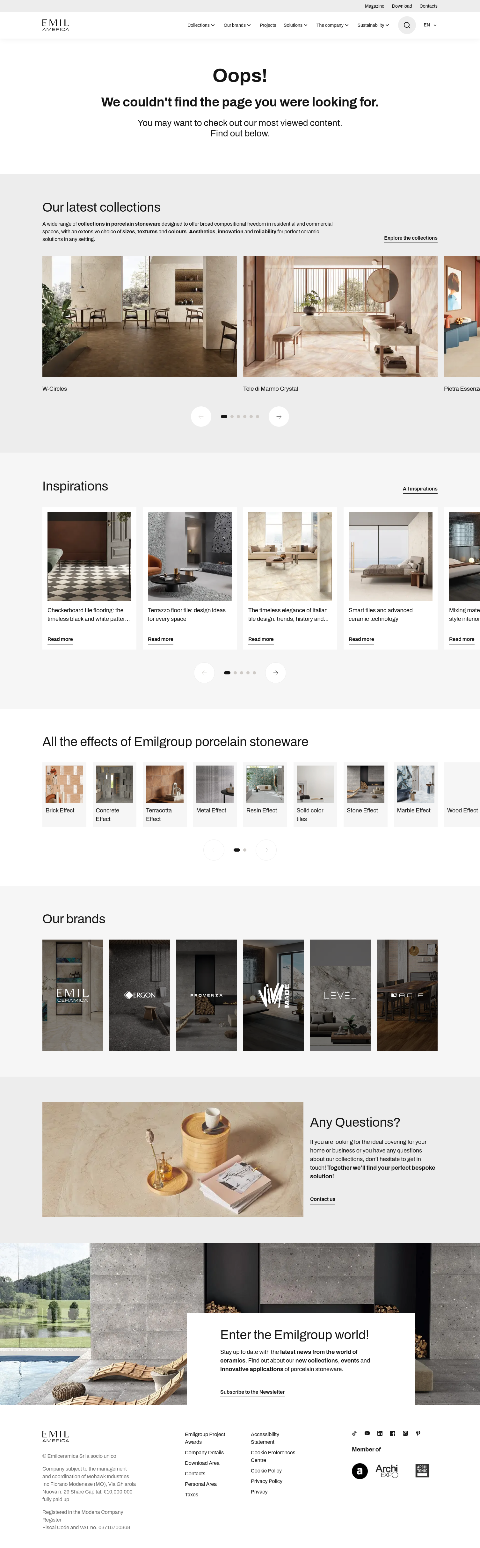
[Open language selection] (431, 25)
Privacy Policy (266, 1485)
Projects (268, 25)
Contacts (429, 6)
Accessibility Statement (265, 1442)
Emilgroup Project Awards (205, 1442)
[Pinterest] (418, 1437)
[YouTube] (367, 1437)
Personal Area (201, 1488)
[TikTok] (354, 1437)
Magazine (374, 6)
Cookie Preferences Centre (273, 1460)
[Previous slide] (201, 420)
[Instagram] (405, 1437)
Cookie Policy (266, 1474)
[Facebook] (392, 1437)
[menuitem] (201, 25)
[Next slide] (278, 420)
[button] (224, 420)
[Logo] (55, 25)
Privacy (259, 1495)
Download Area (202, 1467)
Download (402, 6)
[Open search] (407, 25)
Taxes (191, 1498)
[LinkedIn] (379, 1437)
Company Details (204, 1456)
